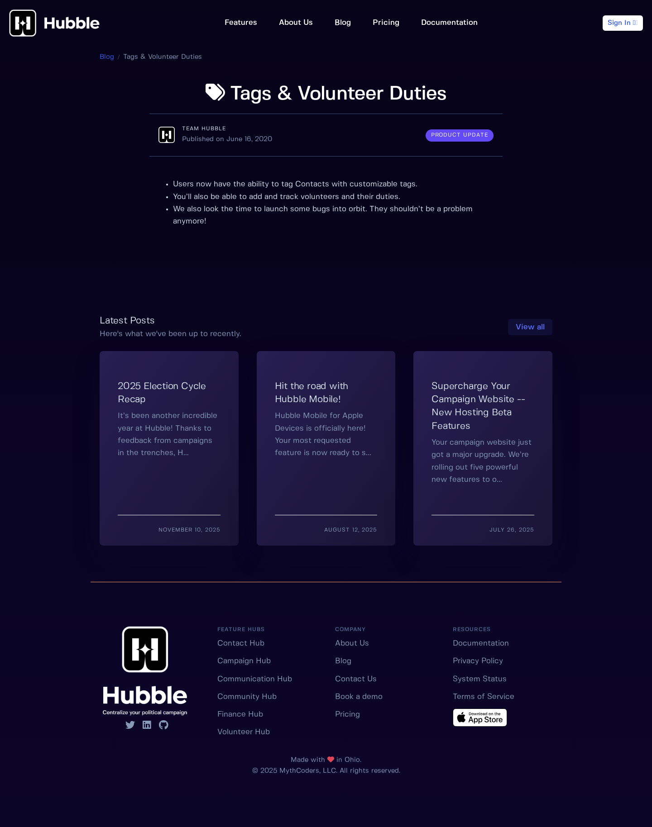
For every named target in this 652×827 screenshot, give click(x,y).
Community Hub (247, 696)
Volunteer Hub (243, 732)
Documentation (449, 22)
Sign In (623, 22)
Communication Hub (254, 679)
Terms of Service (483, 696)
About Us (296, 22)
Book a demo (359, 696)
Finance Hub (240, 714)
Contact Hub (240, 643)
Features (241, 22)
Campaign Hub (244, 661)
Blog (343, 22)
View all (530, 327)
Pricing (386, 22)
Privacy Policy (478, 661)
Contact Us (356, 679)
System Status (480, 679)
